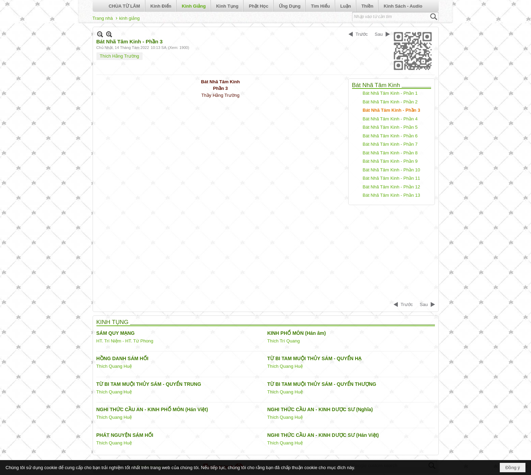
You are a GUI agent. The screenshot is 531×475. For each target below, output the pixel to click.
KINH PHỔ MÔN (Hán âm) (296, 333)
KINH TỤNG (112, 322)
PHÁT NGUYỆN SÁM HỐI (124, 435)
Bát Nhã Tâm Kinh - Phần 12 (391, 186)
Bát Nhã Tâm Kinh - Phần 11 (391, 178)
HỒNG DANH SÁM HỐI (122, 358)
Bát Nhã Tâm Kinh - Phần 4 (390, 118)
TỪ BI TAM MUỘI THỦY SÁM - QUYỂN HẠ (314, 358)
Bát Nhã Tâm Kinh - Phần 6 (390, 135)
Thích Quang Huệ (114, 366)
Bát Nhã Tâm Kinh (376, 85)
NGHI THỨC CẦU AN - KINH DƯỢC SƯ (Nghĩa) (320, 409)
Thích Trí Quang (283, 340)
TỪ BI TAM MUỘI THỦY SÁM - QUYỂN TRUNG (148, 384)
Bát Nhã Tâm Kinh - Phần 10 (391, 169)
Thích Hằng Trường (119, 56)
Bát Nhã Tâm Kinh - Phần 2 (390, 101)
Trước (362, 34)
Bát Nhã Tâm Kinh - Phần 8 (390, 152)
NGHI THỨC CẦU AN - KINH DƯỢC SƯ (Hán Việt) (323, 435)
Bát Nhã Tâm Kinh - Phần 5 (390, 127)
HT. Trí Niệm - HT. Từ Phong (125, 340)
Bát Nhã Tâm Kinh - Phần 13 (391, 195)
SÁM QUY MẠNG (115, 333)
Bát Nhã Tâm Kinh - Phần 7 (390, 144)
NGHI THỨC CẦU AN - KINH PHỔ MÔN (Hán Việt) (152, 409)
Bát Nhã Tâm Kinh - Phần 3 (391, 110)
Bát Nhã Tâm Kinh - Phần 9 (390, 161)
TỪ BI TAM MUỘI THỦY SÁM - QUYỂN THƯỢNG (321, 384)
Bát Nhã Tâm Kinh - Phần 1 (390, 93)
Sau (379, 34)
